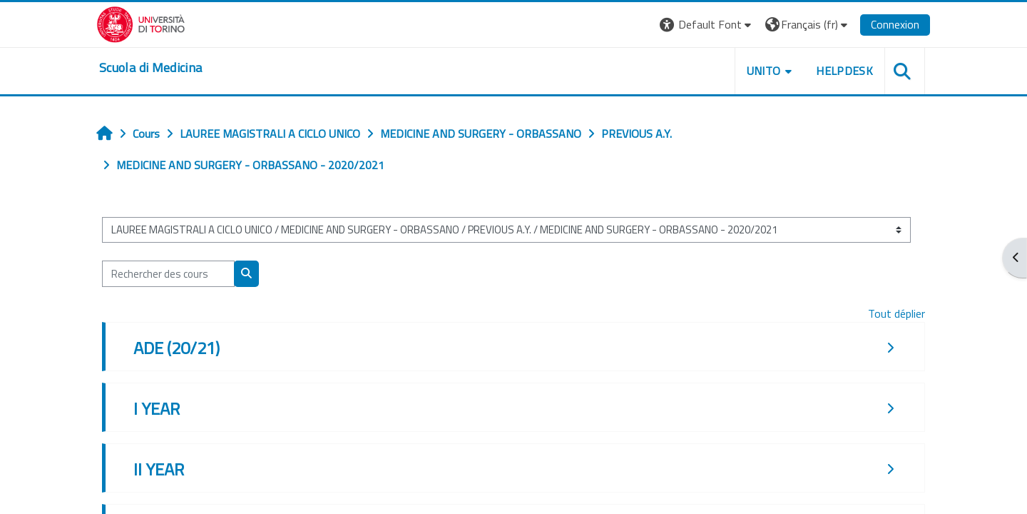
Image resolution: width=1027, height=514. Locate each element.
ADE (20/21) (176, 348)
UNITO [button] (764, 70)
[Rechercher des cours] (168, 274)
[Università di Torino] (140, 22)
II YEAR (158, 469)
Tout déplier (896, 313)
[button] (707, 25)
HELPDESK (844, 70)
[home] (150, 68)
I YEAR (156, 408)
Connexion (895, 24)
